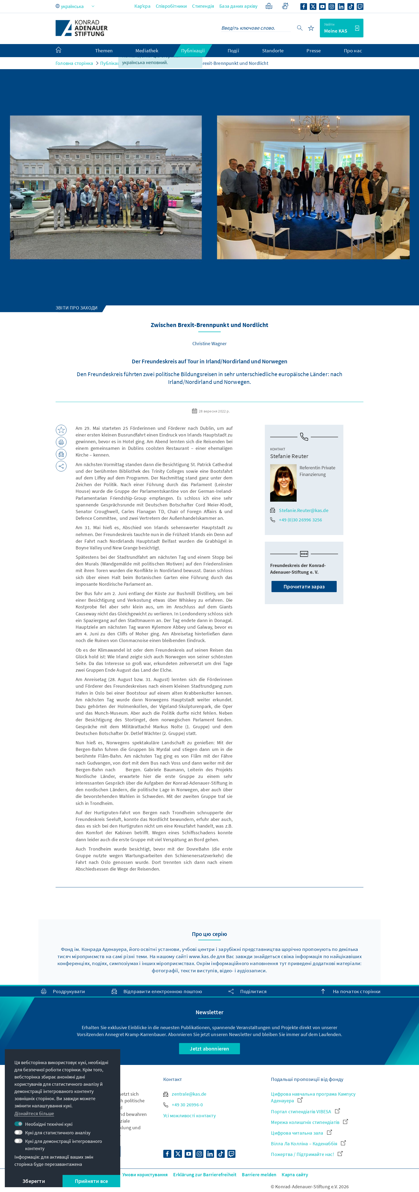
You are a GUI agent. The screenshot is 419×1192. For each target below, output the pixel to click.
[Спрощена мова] (269, 6)
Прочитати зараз (304, 586)
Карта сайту (295, 1174)
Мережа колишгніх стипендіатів (309, 1122)
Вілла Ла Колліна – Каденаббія (308, 1143)
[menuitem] (64, 51)
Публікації (111, 63)
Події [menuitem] (233, 50)
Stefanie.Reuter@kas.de (299, 510)
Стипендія (203, 6)
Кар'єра (142, 6)
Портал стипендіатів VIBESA (305, 1111)
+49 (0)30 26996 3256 (296, 520)
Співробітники (171, 6)
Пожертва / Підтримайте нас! (307, 1154)
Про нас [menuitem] (353, 50)
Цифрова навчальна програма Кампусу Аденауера (313, 1097)
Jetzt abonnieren (209, 1048)
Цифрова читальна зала (301, 1133)
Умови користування (145, 1174)
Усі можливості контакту (189, 1115)
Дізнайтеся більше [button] (34, 1113)
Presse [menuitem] (314, 50)
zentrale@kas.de (184, 1094)
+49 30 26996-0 (183, 1104)
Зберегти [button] (33, 1181)
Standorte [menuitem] (273, 50)
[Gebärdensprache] (285, 6)
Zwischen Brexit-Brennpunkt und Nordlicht (223, 63)
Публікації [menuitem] (193, 50)
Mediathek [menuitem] (146, 50)
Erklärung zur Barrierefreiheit (204, 1174)
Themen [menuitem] (103, 50)
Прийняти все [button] (91, 1181)
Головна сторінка (74, 63)
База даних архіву (238, 6)
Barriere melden (259, 1174)
